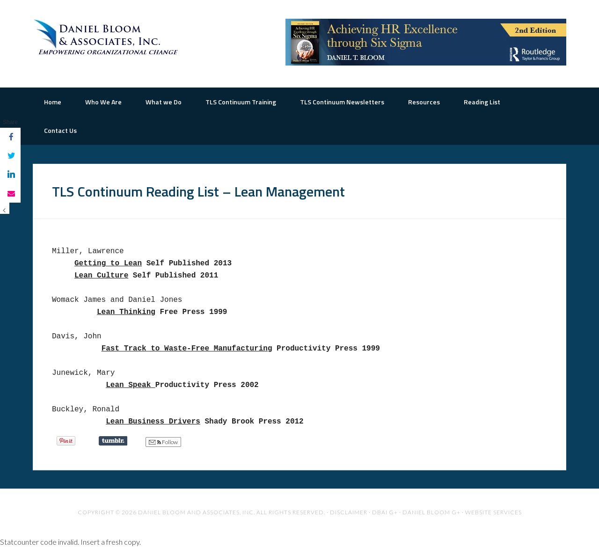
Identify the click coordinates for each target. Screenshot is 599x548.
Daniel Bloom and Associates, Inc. (196, 512)
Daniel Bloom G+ (431, 512)
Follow (163, 442)
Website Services (493, 512)
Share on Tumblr (113, 441)
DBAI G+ (385, 512)
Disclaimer (348, 512)
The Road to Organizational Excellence (108, 37)
